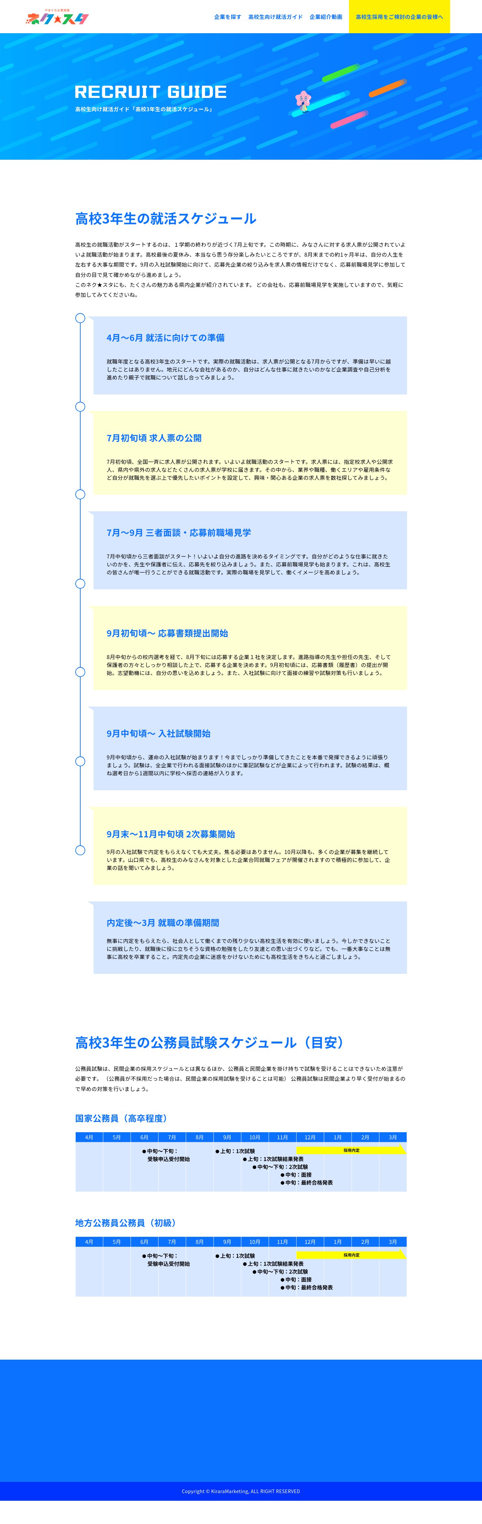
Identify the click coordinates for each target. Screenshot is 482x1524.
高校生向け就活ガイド (275, 17)
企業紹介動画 (326, 17)
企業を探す (228, 17)
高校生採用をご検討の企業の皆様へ (399, 17)
